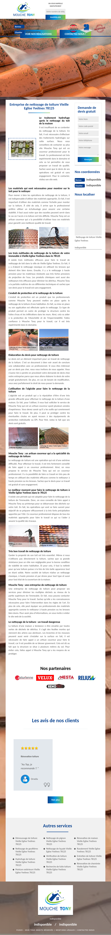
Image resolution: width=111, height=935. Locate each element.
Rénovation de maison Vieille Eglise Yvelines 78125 (87, 841)
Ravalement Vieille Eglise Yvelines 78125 (88, 850)
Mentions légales (65, 930)
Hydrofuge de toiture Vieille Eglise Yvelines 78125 (25, 862)
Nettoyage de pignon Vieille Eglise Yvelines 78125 (56, 841)
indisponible (33, 26)
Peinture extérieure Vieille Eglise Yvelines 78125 (27, 871)
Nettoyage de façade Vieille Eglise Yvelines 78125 (59, 850)
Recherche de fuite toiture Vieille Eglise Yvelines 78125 (58, 869)
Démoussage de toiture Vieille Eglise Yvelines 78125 (26, 841)
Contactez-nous (86, 930)
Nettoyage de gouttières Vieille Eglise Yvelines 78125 (26, 851)
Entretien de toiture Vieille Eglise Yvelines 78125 (89, 857)
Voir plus (55, 799)
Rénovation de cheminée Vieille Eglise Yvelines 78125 (88, 866)
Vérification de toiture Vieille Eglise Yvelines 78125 (56, 859)
